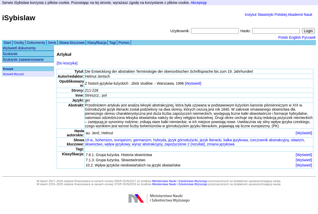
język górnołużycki (183, 140)
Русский (308, 37)
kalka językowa (235, 140)
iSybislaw (18, 18)
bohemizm (103, 140)
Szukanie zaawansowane (23, 59)
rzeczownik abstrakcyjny (269, 140)
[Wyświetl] (193, 83)
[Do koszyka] (67, 63)
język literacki (210, 140)
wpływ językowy (117, 144)
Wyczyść (19, 74)
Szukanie (10, 54)
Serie (52, 43)
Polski (283, 37)
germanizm (142, 140)
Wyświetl (8, 74)
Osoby (19, 43)
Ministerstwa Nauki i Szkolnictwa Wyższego (180, 181)
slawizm (297, 140)
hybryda (159, 140)
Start (7, 43)
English (295, 37)
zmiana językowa (221, 144)
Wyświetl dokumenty (19, 48)
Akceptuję (199, 3)
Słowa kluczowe (72, 43)
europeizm (122, 140)
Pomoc (124, 43)
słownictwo (94, 144)
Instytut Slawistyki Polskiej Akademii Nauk (278, 14)
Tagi (112, 43)
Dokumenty (36, 43)
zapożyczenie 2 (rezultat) (184, 144)
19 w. (89, 140)
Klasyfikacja (97, 43)
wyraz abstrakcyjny (147, 144)
